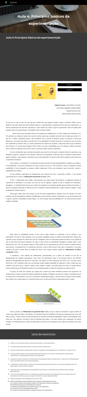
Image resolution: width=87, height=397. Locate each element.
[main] (43, 19)
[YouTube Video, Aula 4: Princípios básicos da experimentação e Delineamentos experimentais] (43, 59)
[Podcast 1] (70, 85)
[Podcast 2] (70, 90)
